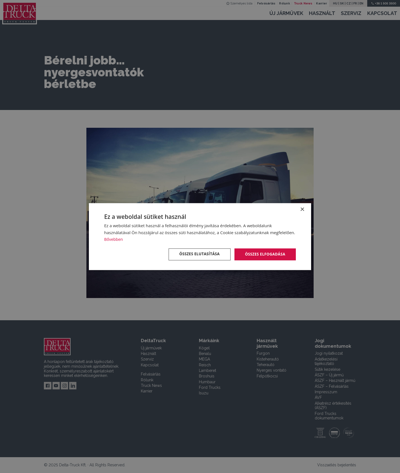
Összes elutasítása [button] (196, 254)
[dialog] (200, 236)
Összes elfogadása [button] (264, 254)
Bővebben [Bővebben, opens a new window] (114, 239)
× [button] (302, 209)
